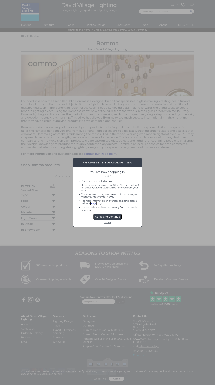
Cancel (107, 222)
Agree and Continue (107, 216)
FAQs (93, 203)
